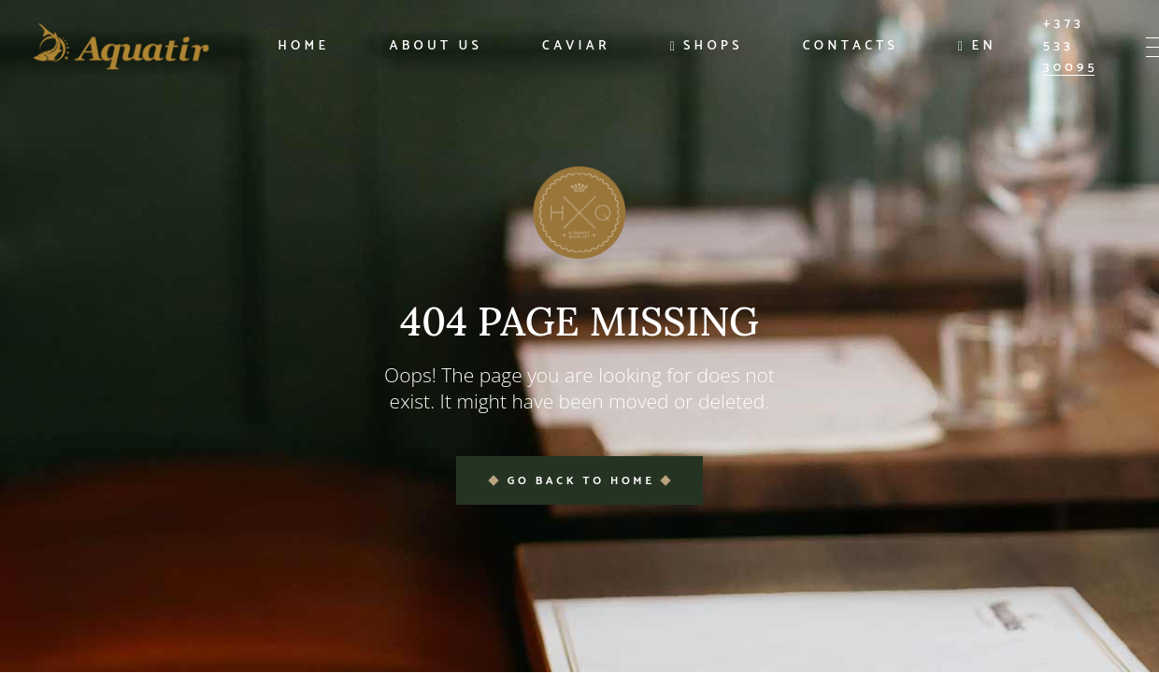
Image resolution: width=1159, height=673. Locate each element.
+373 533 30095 (1070, 46)
